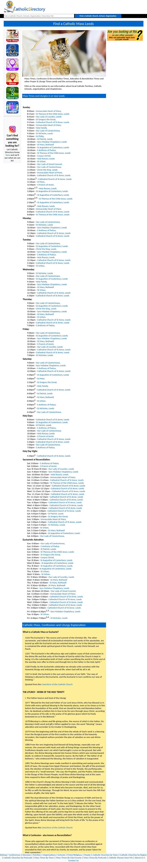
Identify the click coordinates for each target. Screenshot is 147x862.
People (87, 854)
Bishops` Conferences (10, 854)
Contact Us (73, 860)
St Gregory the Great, (46, 119)
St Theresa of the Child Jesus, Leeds (52, 113)
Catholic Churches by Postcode (17, 857)
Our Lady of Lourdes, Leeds (48, 116)
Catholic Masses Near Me (121, 857)
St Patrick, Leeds (44, 139)
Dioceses (27, 854)
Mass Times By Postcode (95, 857)
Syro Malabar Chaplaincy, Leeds (52, 141)
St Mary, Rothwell (45, 144)
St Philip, (40, 136)
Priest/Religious (74, 854)
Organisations (49, 854)
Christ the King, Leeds (47, 169)
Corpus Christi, (44, 155)
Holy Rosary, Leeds (46, 158)
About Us (139, 857)
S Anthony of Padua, (46, 150)
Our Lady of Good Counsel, (49, 164)
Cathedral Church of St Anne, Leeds (52, 122)
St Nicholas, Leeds (44, 133)
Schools (61, 854)
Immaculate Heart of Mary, (48, 111)
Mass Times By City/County (68, 857)
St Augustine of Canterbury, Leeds (53, 147)
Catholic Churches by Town (105, 854)
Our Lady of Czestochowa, (48, 130)
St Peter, (41, 181)
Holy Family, (41, 127)
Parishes (37, 854)
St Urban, (41, 161)
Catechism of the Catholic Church (57, 684)
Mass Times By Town (44, 857)
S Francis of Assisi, (45, 184)
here (8, 155)
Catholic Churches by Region (133, 854)
